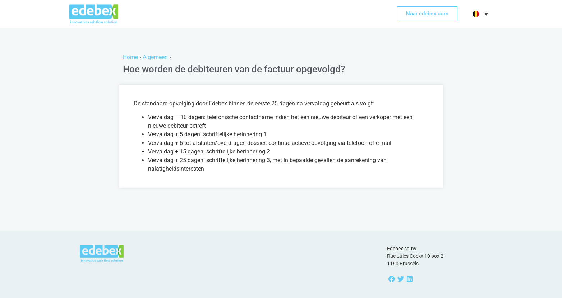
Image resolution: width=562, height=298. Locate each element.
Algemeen (155, 57)
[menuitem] (479, 14)
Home (130, 57)
